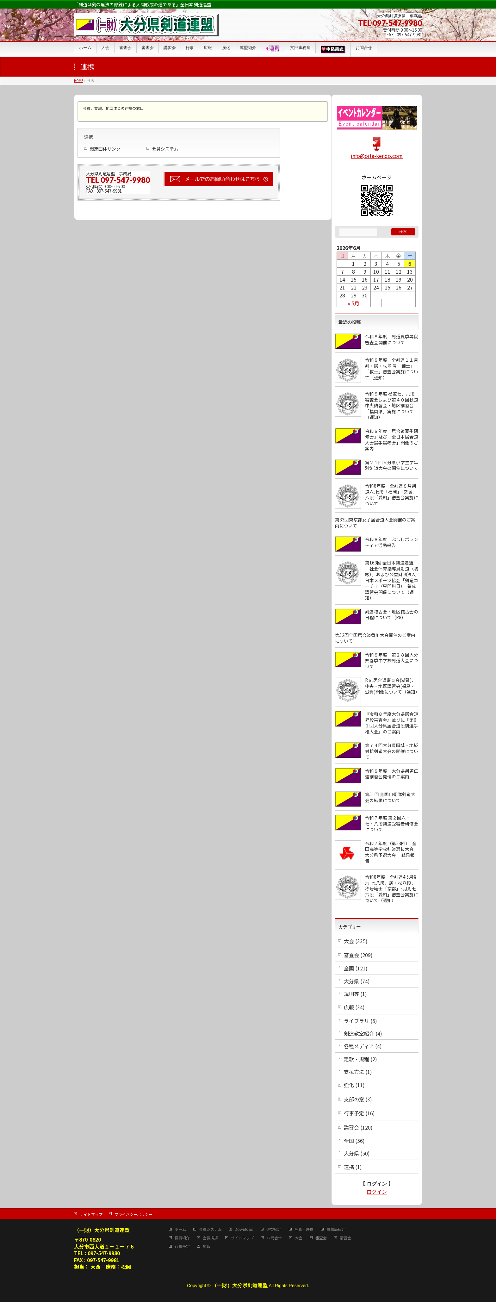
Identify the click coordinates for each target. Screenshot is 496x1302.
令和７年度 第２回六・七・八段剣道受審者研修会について (391, 823)
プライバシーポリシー (133, 1214)
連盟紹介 (274, 1229)
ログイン (377, 1191)
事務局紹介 (335, 1229)
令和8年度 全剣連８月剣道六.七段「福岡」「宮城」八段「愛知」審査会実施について (391, 495)
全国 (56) (354, 1140)
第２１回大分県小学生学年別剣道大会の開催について (391, 465)
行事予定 (182, 1246)
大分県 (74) (357, 981)
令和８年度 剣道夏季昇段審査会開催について (391, 339)
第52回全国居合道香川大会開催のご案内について (375, 638)
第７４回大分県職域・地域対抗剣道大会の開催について (391, 751)
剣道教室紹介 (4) (363, 1033)
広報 (206, 1246)
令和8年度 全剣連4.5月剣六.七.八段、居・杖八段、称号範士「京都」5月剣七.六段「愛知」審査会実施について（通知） (391, 888)
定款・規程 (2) (360, 1059)
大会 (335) (356, 941)
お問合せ (274, 1238)
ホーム (180, 1229)
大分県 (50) (357, 1153)
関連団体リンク (105, 149)
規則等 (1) (355, 994)
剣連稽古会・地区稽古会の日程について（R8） (391, 614)
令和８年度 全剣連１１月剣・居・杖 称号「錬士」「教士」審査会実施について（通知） (391, 369)
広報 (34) (354, 1007)
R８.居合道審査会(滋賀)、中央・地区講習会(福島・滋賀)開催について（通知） (392, 686)
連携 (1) (353, 1167)
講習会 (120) (358, 1127)
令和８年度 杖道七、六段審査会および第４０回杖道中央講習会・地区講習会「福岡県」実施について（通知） (391, 405)
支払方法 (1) (358, 1071)
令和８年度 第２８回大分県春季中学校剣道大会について (391, 660)
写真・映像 (303, 1229)
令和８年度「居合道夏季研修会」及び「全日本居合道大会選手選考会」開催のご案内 (391, 440)
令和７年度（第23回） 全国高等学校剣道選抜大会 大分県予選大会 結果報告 (391, 852)
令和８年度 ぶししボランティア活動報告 (391, 542)
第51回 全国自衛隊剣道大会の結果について (390, 797)
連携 (88, 137)
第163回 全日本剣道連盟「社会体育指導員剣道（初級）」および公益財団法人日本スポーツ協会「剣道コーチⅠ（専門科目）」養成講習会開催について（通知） (391, 580)
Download (244, 1229)
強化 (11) (354, 1085)
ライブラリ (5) (360, 1021)
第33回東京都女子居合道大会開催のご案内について (375, 522)
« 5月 (353, 303)
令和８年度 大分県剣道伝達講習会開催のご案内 (391, 774)
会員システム (165, 149)
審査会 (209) (358, 955)
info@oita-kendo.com (377, 155)
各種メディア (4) (363, 1046)
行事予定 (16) (359, 1113)
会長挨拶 (210, 1238)
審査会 (321, 1238)
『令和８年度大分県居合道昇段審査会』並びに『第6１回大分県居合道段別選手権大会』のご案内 (391, 723)
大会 (298, 1238)
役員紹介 (182, 1238)
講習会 (345, 1238)
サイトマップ (91, 1214)
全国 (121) (356, 968)
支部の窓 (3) (358, 1099)
